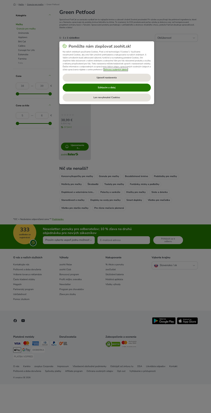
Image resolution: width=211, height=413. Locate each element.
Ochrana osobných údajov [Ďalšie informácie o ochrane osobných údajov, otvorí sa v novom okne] (116, 69)
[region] (106, 72)
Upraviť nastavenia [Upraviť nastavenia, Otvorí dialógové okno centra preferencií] (107, 77)
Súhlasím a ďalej (107, 87)
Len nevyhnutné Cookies (106, 97)
